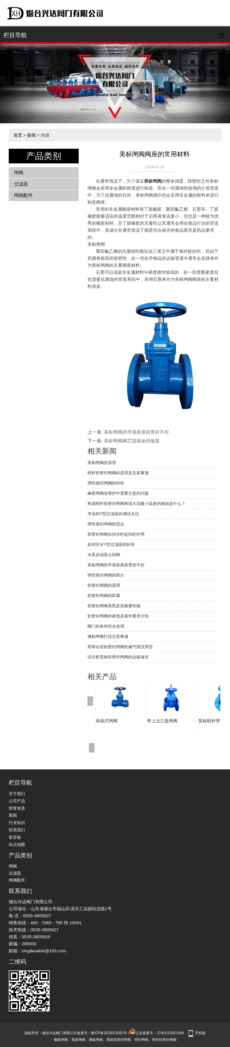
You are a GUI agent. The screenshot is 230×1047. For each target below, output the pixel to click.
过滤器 (21, 183)
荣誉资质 (17, 808)
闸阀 (18, 172)
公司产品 (17, 801)
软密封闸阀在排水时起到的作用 (116, 534)
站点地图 (17, 844)
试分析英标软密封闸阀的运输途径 (118, 657)
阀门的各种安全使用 (105, 626)
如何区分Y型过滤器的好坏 (111, 544)
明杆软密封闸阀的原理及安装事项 (118, 472)
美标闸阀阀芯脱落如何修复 (132, 440)
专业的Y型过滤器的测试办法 (113, 513)
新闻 (31, 135)
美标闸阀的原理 (101, 462)
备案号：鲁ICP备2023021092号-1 (103, 1033)
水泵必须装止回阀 (103, 554)
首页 (17, 135)
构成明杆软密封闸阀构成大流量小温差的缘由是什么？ (136, 503)
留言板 (15, 837)
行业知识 (17, 822)
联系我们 (17, 830)
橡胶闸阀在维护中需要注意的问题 (118, 493)
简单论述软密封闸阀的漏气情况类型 (120, 646)
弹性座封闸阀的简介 (105, 575)
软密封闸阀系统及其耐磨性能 (114, 605)
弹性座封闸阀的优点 (105, 524)
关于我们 (17, 793)
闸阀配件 (23, 195)
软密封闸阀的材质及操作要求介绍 (118, 616)
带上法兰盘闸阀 (162, 720)
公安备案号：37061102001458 (157, 1033)
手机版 (200, 1033)
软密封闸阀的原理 (103, 585)
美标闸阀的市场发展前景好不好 (136, 432)
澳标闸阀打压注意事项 (107, 636)
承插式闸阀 (106, 720)
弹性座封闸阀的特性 (105, 483)
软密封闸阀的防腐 (103, 595)
